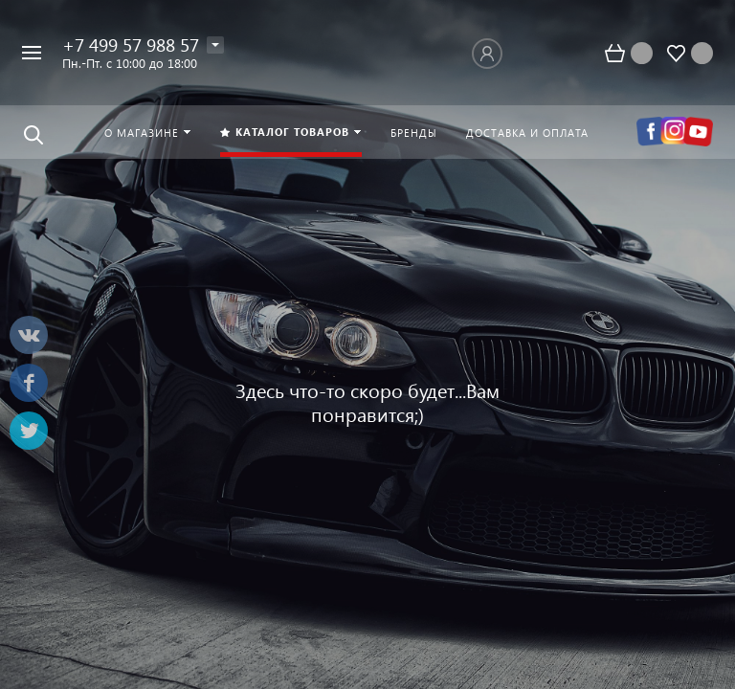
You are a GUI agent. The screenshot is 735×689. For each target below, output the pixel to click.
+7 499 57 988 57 (130, 44)
